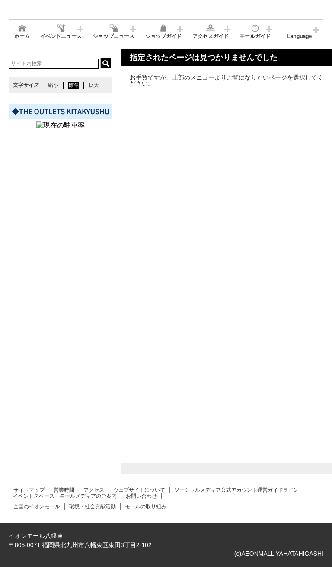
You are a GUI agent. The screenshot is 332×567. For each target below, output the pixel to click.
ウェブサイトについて (139, 490)
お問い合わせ (141, 496)
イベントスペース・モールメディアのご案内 (65, 496)
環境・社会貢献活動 (92, 506)
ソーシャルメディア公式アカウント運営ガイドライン (236, 490)
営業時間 (64, 490)
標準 (73, 85)
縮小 (53, 85)
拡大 (94, 85)
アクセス (93, 490)
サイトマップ (29, 490)
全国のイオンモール (36, 506)
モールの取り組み (145, 506)
